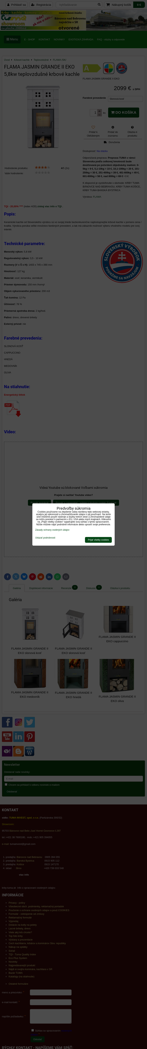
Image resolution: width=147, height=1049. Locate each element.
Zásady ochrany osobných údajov (52, 530)
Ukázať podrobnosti (45, 538)
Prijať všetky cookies (98, 540)
